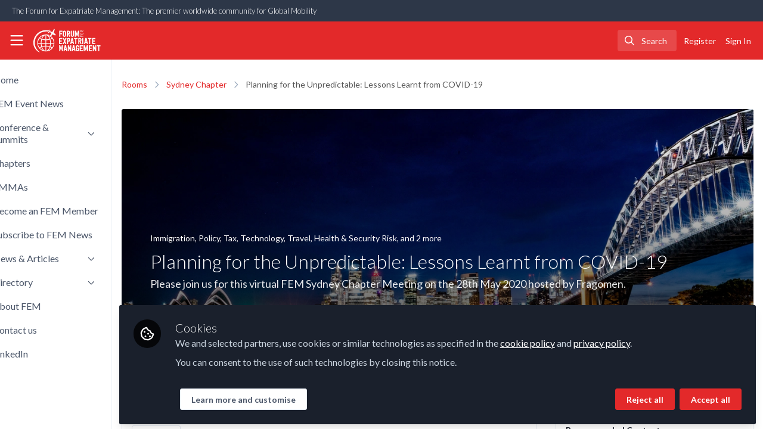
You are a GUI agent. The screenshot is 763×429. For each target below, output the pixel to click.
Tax (270, 238)
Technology (302, 238)
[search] (647, 40)
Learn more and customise (284, 397)
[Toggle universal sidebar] (16, 40)
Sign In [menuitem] (738, 41)
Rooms (175, 84)
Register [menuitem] (700, 41)
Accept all (710, 397)
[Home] (62, 40)
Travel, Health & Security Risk (383, 238)
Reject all (644, 397)
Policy (249, 238)
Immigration (213, 238)
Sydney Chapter (237, 84)
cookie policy (568, 340)
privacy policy (642, 340)
